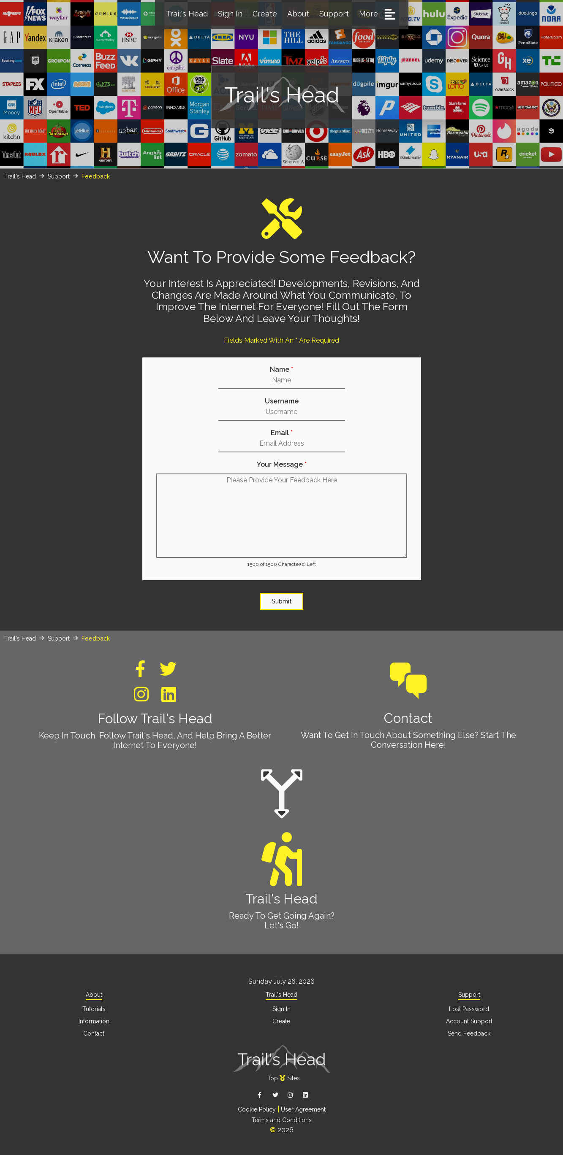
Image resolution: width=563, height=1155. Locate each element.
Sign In (230, 13)
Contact (408, 691)
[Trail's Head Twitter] (168, 673)
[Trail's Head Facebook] (140, 673)
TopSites (283, 1076)
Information (94, 1020)
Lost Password (469, 1008)
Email (282, 433)
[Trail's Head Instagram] (141, 698)
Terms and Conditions (282, 1117)
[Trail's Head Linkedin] (169, 698)
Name (281, 369)
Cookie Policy (257, 1107)
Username (282, 401)
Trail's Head (187, 13)
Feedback (96, 176)
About (298, 13)
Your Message (282, 464)
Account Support (469, 1020)
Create (265, 13)
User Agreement (303, 1107)
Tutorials (94, 1008)
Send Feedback (469, 1032)
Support (334, 13)
